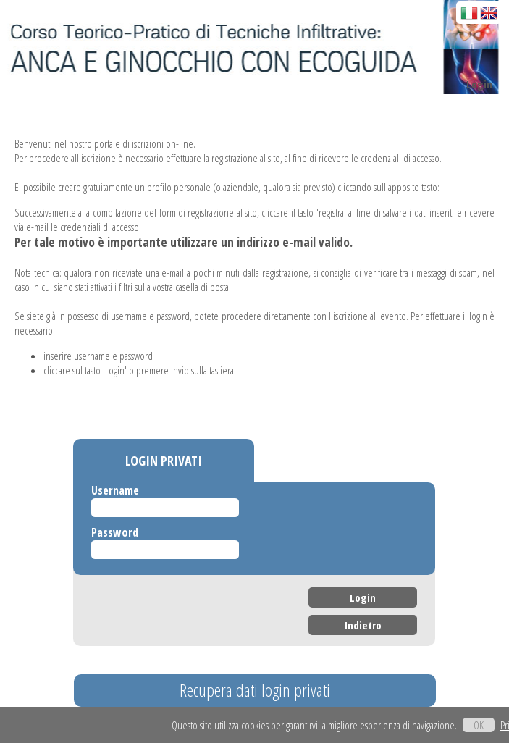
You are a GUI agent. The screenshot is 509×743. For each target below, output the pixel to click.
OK (479, 725)
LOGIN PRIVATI (163, 460)
